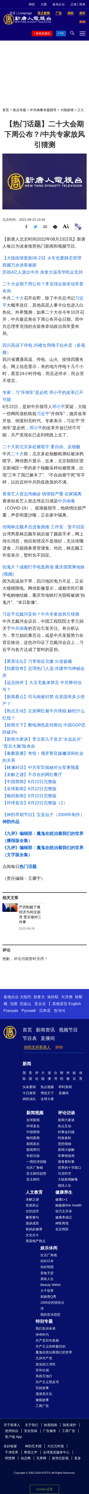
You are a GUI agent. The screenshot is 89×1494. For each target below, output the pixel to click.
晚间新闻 (33, 1138)
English (74, 1004)
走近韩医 (62, 1229)
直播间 (48, 1038)
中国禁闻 (33, 1132)
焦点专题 (19, 110)
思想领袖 (64, 1144)
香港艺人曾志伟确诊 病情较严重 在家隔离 (42, 494)
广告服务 (49, 1431)
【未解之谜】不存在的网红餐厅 (32, 774)
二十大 (17, 298)
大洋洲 (66, 997)
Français (11, 1011)
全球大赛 (47, 1099)
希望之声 (30, 1452)
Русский (29, 1011)
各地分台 (58, 4)
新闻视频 (34, 1112)
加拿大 (39, 997)
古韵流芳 (32, 1211)
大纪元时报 (55, 1446)
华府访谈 (33, 1156)
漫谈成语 (32, 1223)
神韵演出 (29, 1099)
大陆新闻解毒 (68, 1179)
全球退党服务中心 (56, 1452)
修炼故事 (42, 1400)
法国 (13, 1004)
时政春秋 (64, 1138)
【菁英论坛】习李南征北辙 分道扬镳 (37, 661)
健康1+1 (61, 1199)
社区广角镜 (34, 1167)
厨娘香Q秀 (48, 1296)
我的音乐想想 (50, 1314)
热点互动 (64, 1126)
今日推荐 (29, 1093)
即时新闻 (65, 1087)
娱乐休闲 (48, 1248)
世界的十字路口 (69, 1167)
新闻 (27, 1063)
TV (62, 33)
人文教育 (34, 1192)
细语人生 (64, 1185)
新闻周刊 (33, 1150)
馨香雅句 (32, 1217)
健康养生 (63, 1192)
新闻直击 (33, 1144)
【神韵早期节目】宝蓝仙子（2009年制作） (43, 814)
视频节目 (68, 1029)
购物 (59, 1047)
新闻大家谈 (66, 1120)
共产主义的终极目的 (51, 1346)
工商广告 (42, 1406)
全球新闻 (33, 1120)
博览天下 (47, 1093)
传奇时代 (42, 1334)
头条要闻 (29, 1087)
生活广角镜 (48, 1255)
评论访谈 (66, 1112)
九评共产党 (44, 1358)
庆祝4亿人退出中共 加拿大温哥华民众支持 (42, 272)
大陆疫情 (67, 110)
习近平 (43, 413)
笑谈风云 (32, 1205)
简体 (82, 4)
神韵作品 (10, 821)
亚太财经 (33, 1179)
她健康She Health (68, 1205)
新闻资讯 (45, 1029)
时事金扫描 (66, 1132)
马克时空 (64, 1173)
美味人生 (47, 1279)
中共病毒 (66, 501)
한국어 (59, 1011)
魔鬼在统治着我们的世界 (54, 1352)
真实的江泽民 (46, 1364)
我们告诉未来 (46, 1328)
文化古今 (32, 1235)
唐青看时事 (66, 1162)
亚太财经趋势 (36, 1173)
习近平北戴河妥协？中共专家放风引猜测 (40, 614)
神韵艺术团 (33, 1446)
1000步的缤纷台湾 (52, 1305)
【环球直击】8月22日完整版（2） (34, 803)
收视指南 (50, 1425)
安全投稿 (30, 1431)
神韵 (32, 4)
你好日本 (47, 1261)
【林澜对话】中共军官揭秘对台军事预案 (40, 767)
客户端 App (13, 1437)
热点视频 (47, 1087)
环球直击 (33, 1126)
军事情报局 (66, 1156)
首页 (5, 110)
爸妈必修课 (34, 1229)
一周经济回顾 (36, 1162)
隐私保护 (69, 1425)
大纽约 (25, 997)
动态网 (26, 1458)
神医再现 (62, 1223)
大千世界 (47, 1291)
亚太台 (40, 1004)
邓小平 (58, 406)
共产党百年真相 (47, 1340)
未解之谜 (32, 1199)
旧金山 (25, 1004)
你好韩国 (47, 1267)
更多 (77, 1458)
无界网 (41, 1458)
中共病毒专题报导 (43, 110)
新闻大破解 (66, 1150)
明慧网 (10, 1458)
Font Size (65, 226)
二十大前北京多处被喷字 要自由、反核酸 (41, 446)
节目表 (30, 1038)
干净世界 (11, 1452)
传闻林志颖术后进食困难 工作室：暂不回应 (43, 527)
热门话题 (28, 866)
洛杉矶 (53, 997)
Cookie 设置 (44, 1489)
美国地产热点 (36, 1241)
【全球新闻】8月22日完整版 (29, 788)
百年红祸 (42, 1370)
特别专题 (44, 1321)
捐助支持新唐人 (37, 1047)
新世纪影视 (60, 1458)
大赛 (44, 4)
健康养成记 (63, 1217)
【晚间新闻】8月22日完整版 (29, 795)
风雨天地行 (44, 1376)
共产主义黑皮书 (47, 1382)
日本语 (45, 1011)
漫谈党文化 (44, 1394)
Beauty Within (50, 1285)
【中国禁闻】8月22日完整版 (29, 781)
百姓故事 (42, 1388)
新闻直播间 (43, 33)
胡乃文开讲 (63, 1211)
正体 (73, 4)
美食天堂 (47, 1273)
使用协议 (11, 1431)
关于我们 (31, 1425)
